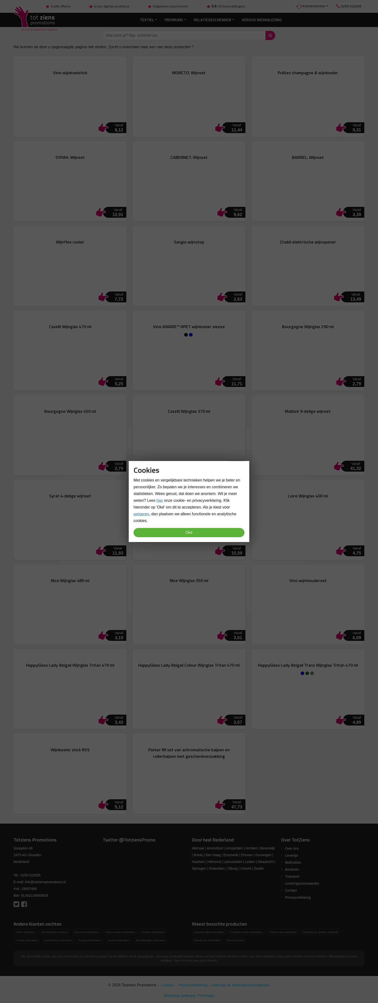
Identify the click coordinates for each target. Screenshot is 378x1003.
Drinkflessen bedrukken (58, 940)
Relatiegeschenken (212, 20)
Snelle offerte (58, 6)
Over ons (292, 848)
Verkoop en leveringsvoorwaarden (241, 985)
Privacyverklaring (298, 897)
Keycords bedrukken (86, 932)
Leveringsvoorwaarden (302, 883)
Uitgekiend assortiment (168, 6)
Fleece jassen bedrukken (120, 932)
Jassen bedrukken (118, 940)
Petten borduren (25, 932)
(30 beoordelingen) (225, 6)
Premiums (174, 20)
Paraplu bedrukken (90, 940)
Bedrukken (293, 862)
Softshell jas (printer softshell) (320, 932)
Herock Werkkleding (262, 20)
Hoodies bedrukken (153, 932)
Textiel (147, 20)
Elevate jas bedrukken (207, 940)
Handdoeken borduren (54, 932)
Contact (291, 890)
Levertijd (291, 855)
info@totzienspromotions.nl (45, 882)
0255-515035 (348, 6)
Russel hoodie (235, 940)
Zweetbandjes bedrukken (151, 940)
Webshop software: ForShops (189, 996)
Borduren (292, 869)
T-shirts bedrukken (27, 940)
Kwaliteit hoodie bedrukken (246, 932)
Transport (292, 876)
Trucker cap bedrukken (283, 932)
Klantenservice (311, 6)
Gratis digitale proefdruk (109, 6)
